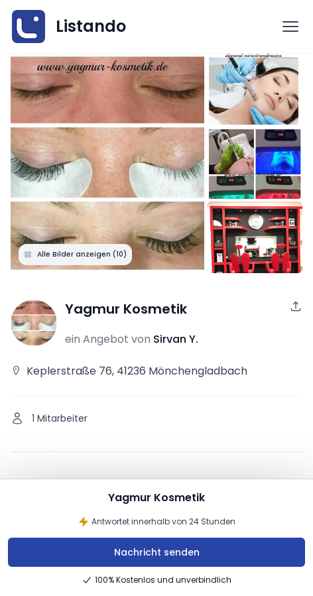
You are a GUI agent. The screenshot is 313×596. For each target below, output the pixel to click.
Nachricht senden (157, 552)
